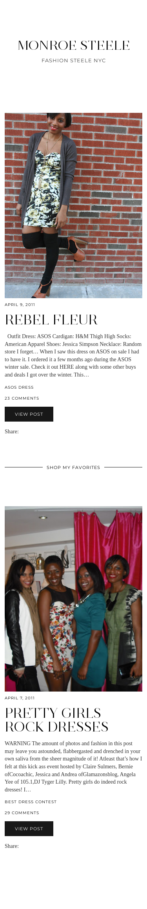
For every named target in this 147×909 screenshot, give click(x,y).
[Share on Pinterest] (34, 431)
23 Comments (22, 398)
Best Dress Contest (31, 801)
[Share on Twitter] (30, 431)
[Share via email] (22, 431)
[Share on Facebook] (26, 431)
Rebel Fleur (51, 319)
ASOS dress (19, 387)
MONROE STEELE (73, 45)
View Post (29, 414)
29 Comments (22, 812)
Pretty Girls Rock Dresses (57, 720)
